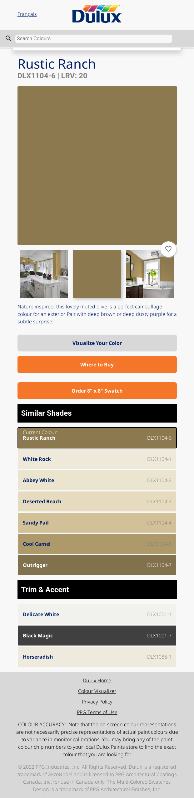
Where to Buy (97, 364)
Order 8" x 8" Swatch (97, 390)
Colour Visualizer (97, 691)
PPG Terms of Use (97, 712)
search (8, 38)
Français (27, 14)
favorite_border (168, 249)
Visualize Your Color (97, 343)
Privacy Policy (97, 701)
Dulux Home (97, 680)
